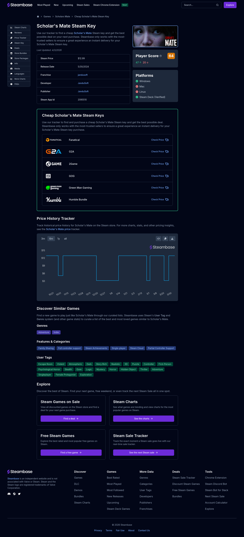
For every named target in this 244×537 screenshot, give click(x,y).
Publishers (146, 502)
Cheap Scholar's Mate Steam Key (91, 16)
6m (51, 238)
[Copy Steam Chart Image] (165, 238)
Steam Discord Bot (216, 483)
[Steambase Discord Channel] (9, 494)
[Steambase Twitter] (19, 494)
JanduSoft (83, 83)
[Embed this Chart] (158, 238)
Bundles (79, 496)
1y (58, 238)
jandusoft (83, 75)
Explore (230, 5)
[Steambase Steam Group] (14, 494)
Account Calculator (216, 502)
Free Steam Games (183, 490)
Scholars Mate (62, 16)
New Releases (115, 496)
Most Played (43, 5)
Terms (109, 530)
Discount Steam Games (186, 483)
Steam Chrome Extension (106, 5)
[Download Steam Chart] (172, 238)
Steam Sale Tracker (183, 477)
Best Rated (113, 477)
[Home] (38, 16)
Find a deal (71, 418)
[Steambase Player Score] (161, 56)
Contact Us (144, 530)
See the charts (143, 418)
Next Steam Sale (215, 496)
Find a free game (71, 452)
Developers (146, 496)
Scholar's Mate (83, 33)
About (131, 530)
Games (47, 16)
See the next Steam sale (143, 452)
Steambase (13, 478)
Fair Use (120, 530)
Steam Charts (82, 502)
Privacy (98, 530)
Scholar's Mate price (58, 229)
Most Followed (115, 490)
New (56, 5)
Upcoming (67, 5)
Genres (144, 477)
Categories (146, 483)
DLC (76, 483)
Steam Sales (83, 5)
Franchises (146, 508)
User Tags (146, 490)
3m (43, 238)
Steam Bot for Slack (216, 490)
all (65, 238)
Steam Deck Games (118, 508)
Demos (78, 490)
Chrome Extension (216, 477)
